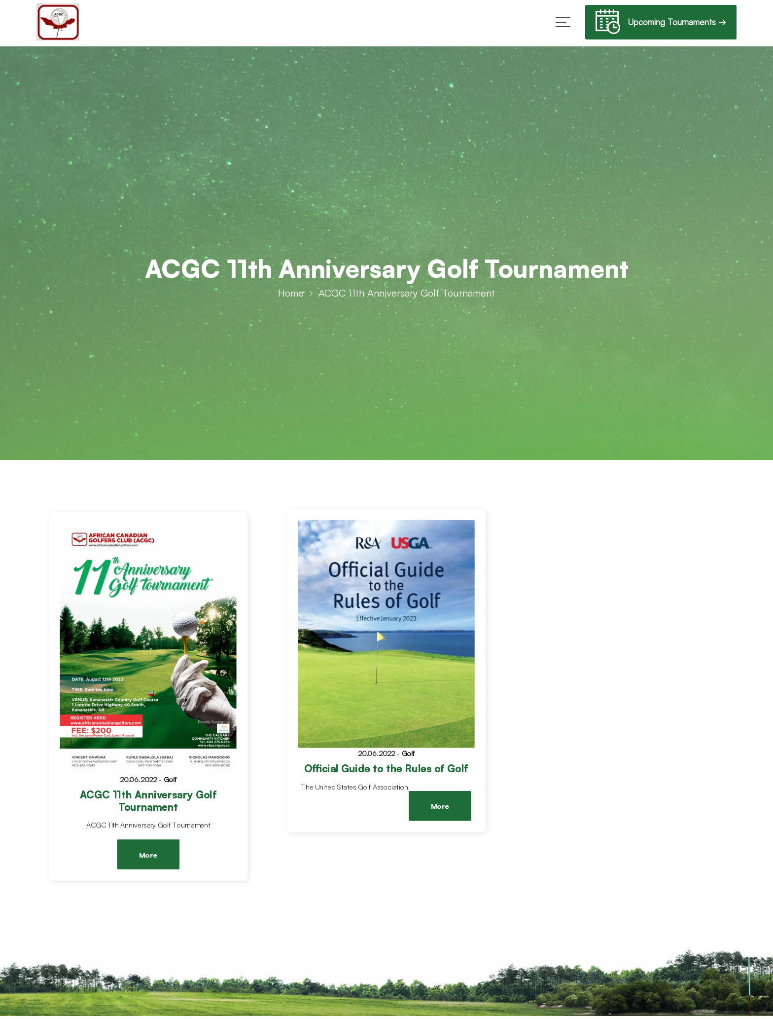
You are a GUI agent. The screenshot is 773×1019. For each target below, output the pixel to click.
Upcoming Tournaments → (661, 23)
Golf (170, 779)
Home (291, 296)
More (148, 855)
